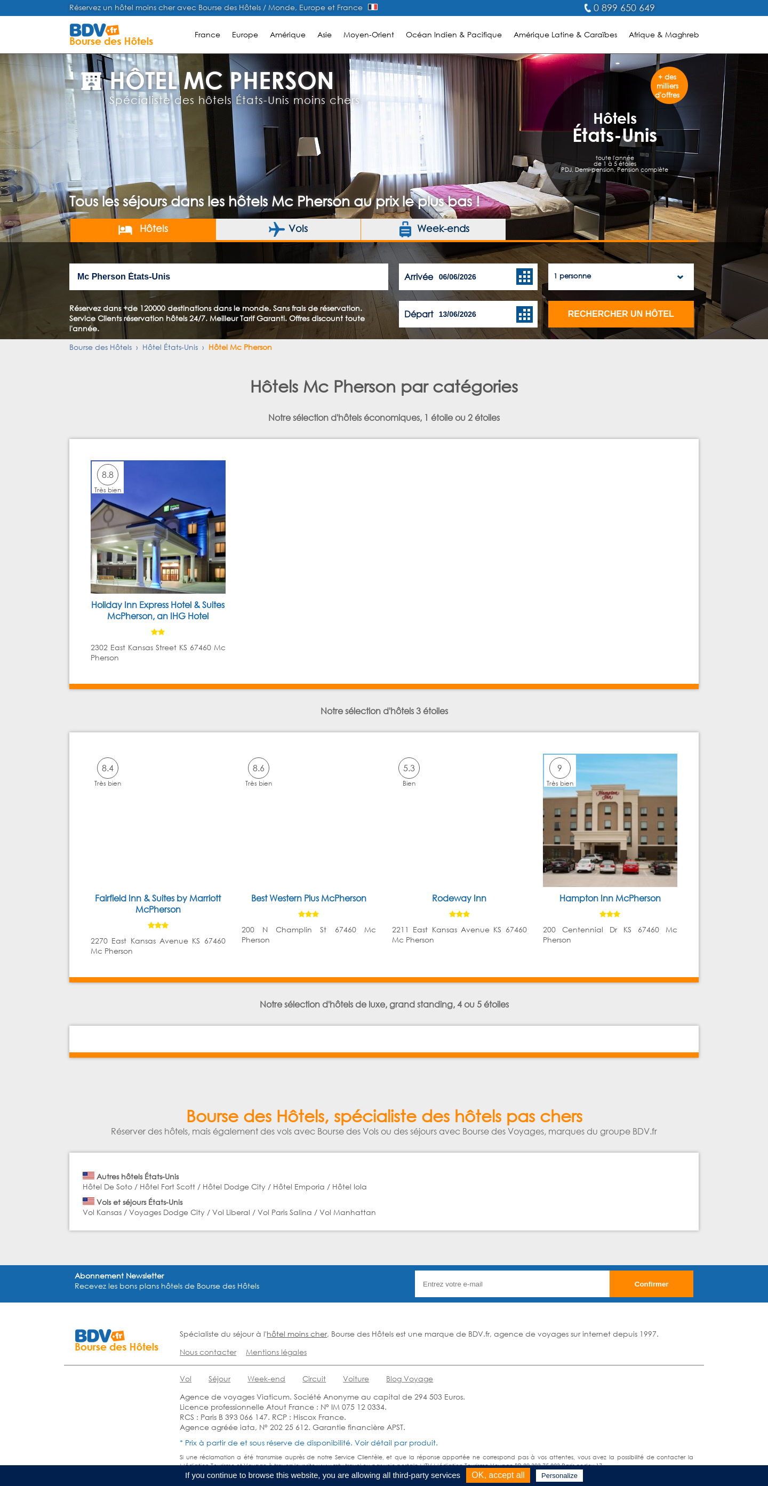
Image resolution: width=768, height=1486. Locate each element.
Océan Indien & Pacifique (454, 34)
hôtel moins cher (297, 1334)
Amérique (288, 34)
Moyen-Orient (368, 34)
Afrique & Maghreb (664, 34)
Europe (245, 34)
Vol (185, 1378)
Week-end (266, 1378)
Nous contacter (208, 1352)
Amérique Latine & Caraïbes (565, 34)
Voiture (356, 1378)
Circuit (314, 1378)
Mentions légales (276, 1352)
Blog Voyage (409, 1378)
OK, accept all (498, 1475)
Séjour (219, 1378)
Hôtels (142, 229)
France (207, 34)
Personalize (559, 1476)
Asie (324, 34)
